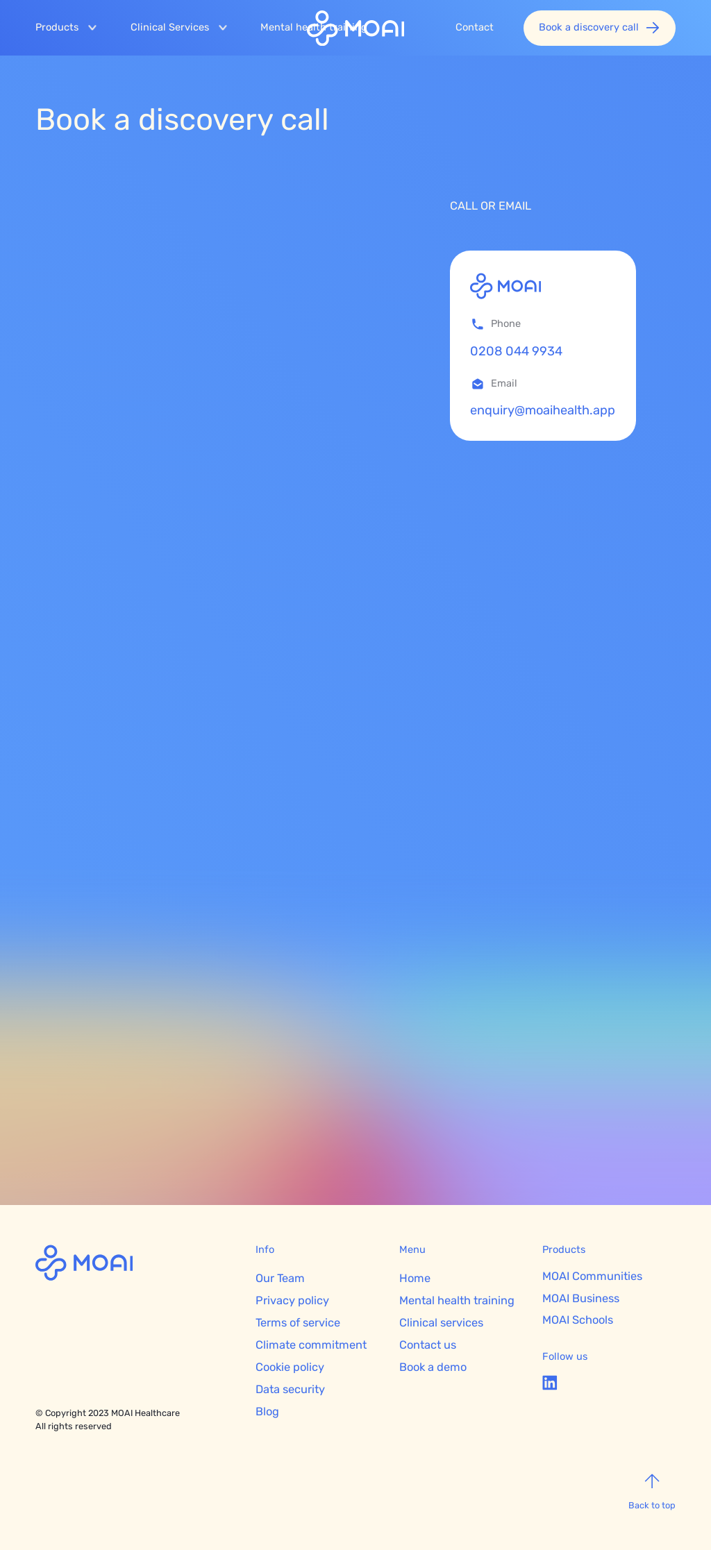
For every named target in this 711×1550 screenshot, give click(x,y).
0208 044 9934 (516, 351)
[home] (355, 30)
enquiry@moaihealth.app (542, 410)
